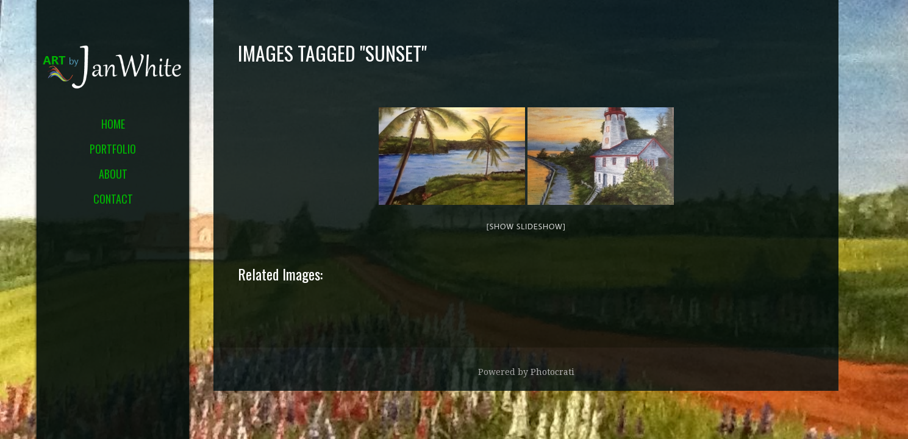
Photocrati (552, 372)
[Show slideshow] (525, 226)
